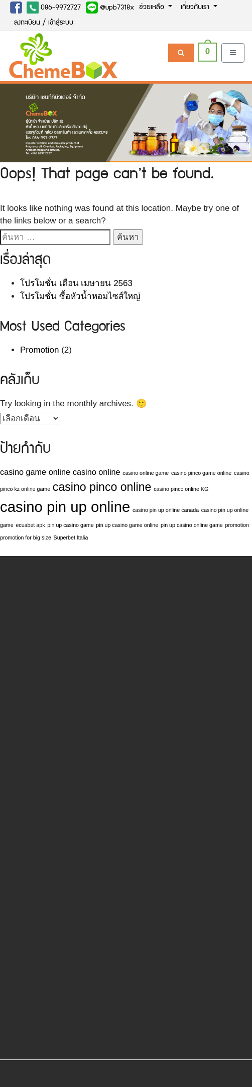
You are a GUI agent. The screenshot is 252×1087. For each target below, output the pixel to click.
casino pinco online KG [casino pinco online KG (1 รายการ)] (181, 489)
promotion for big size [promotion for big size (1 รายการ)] (25, 537)
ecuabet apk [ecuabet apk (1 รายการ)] (30, 525)
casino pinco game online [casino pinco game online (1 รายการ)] (201, 473)
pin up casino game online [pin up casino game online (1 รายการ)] (127, 525)
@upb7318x (110, 8)
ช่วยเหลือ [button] (152, 8)
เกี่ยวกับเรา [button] (196, 8)
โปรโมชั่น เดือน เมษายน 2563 (76, 283)
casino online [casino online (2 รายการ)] (96, 471)
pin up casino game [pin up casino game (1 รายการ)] (70, 525)
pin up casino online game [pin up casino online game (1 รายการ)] (192, 525)
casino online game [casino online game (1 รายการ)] (145, 473)
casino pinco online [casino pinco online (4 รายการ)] (102, 486)
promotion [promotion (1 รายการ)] (236, 525)
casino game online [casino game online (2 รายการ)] (35, 471)
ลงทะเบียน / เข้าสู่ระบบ (43, 23)
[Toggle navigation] (232, 53)
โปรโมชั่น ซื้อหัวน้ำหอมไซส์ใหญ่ (80, 296)
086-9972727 (54, 8)
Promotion (39, 350)
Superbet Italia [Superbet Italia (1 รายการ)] (71, 537)
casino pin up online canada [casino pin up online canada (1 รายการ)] (166, 510)
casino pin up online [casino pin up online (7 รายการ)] (65, 506)
